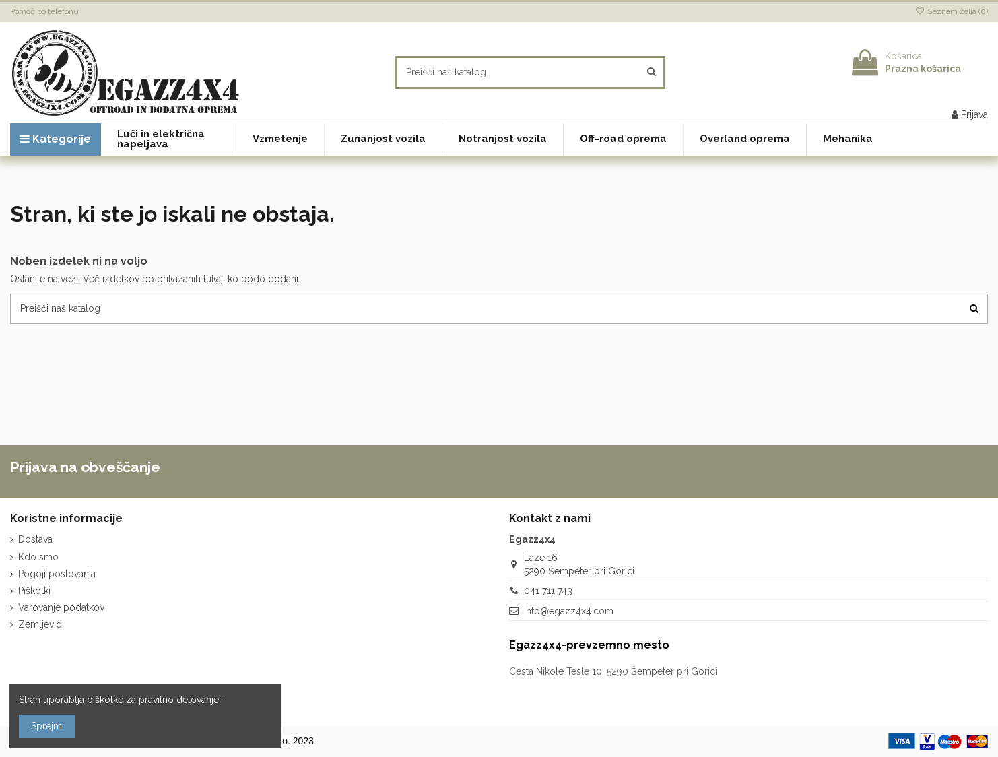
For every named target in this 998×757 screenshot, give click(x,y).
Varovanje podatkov (61, 607)
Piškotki (34, 590)
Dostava (35, 539)
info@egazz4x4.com (568, 610)
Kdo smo (38, 557)
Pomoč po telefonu (44, 11)
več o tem (250, 699)
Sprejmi (47, 726)
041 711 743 (548, 590)
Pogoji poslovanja (57, 573)
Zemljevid (40, 624)
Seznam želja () (951, 11)
